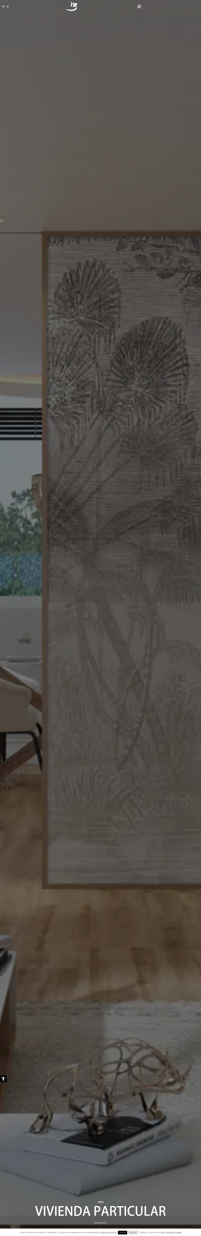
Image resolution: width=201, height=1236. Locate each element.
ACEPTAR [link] (122, 1232)
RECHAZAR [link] (133, 1232)
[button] (197, 6)
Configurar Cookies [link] (174, 1232)
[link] (3, 1078)
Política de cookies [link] (109, 1232)
